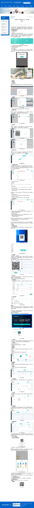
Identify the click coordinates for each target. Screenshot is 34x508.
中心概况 (5, 6)
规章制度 (9, 6)
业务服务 (13, 6)
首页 (2, 6)
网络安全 (18, 6)
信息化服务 (22, 6)
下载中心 (27, 6)
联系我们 (31, 6)
